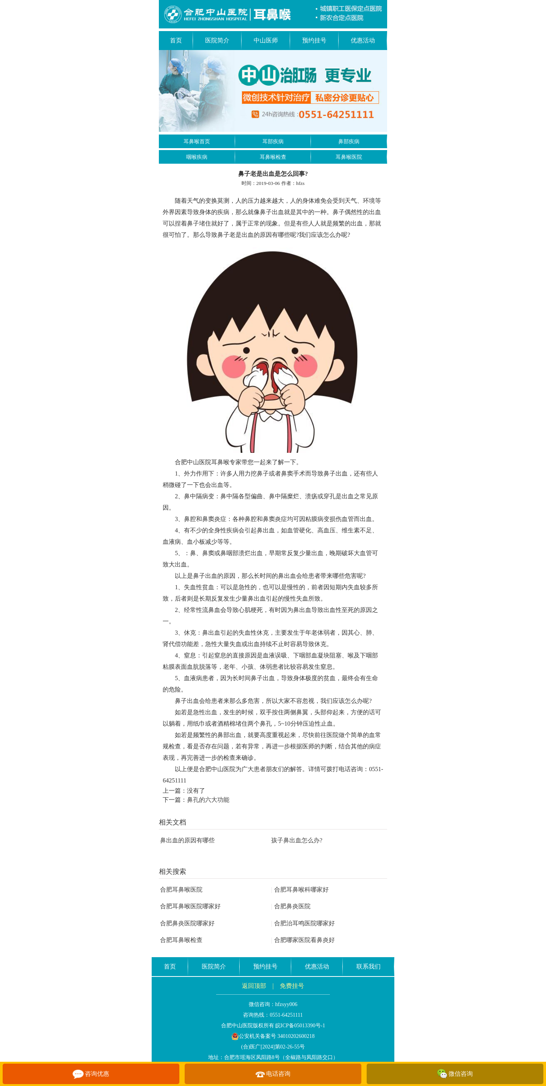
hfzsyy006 (286, 1004)
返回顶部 (254, 986)
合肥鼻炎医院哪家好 (187, 923)
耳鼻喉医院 (349, 157)
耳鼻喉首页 (197, 141)
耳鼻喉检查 (273, 157)
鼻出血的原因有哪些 (187, 840)
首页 (176, 40)
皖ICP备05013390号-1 (300, 1025)
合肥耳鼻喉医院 (181, 889)
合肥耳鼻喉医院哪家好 (190, 906)
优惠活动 (363, 40)
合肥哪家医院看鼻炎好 (303, 940)
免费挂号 (292, 986)
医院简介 (217, 40)
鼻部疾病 (348, 141)
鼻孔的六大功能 (208, 800)
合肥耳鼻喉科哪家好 (300, 889)
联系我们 (368, 966)
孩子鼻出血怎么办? (296, 840)
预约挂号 (314, 40)
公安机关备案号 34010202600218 (273, 1036)
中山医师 (266, 40)
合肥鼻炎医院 (291, 906)
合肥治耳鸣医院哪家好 (303, 923)
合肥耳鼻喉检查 (181, 940)
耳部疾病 (273, 141)
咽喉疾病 (196, 157)
